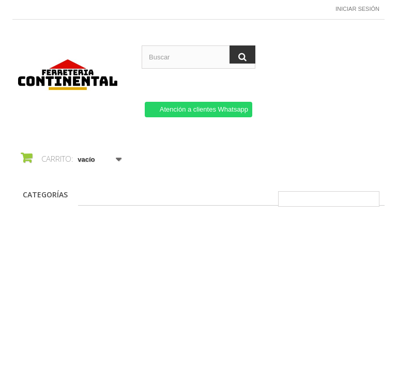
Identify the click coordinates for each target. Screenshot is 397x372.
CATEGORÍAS (45, 194)
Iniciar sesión (357, 9)
